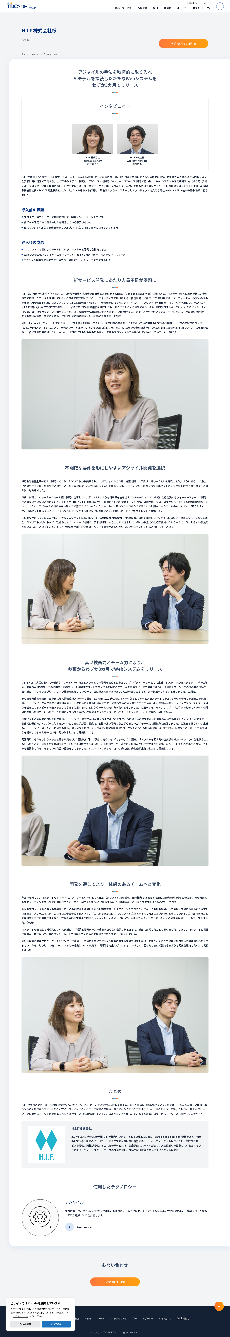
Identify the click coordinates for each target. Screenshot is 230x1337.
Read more (83, 1227)
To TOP (219, 1306)
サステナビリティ (202, 8)
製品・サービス (123, 8)
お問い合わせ (193, 3)
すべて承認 (56, 1324)
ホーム (26, 54)
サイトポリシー (20, 1316)
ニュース (182, 8)
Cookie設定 (25, 1324)
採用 (155, 8)
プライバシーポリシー (144, 1318)
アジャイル (26, 39)
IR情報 (167, 8)
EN (210, 3)
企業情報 (142, 8)
